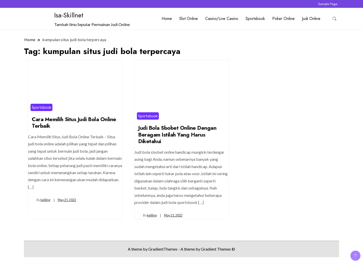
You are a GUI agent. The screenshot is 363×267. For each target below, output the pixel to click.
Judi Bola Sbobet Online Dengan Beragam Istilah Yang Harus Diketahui (177, 134)
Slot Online (188, 18)
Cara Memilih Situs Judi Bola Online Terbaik (74, 122)
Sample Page (327, 4)
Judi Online (311, 18)
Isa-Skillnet (68, 15)
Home (167, 18)
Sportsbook (255, 18)
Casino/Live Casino (221, 18)
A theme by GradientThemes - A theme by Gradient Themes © (181, 249)
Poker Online (283, 18)
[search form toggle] (334, 18)
